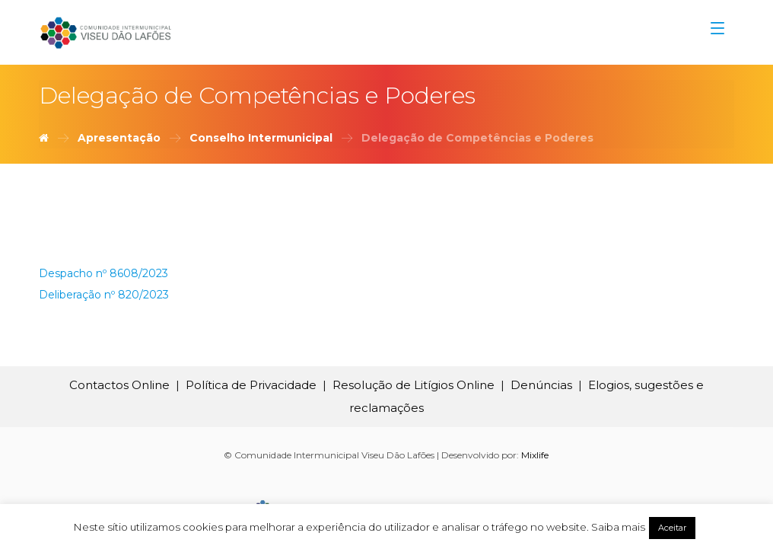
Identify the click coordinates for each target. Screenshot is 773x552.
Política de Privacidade (251, 385)
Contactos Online (119, 385)
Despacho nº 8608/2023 (103, 273)
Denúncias (541, 385)
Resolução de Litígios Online (413, 385)
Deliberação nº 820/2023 (104, 295)
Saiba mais (618, 527)
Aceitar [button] (672, 527)
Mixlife (535, 455)
